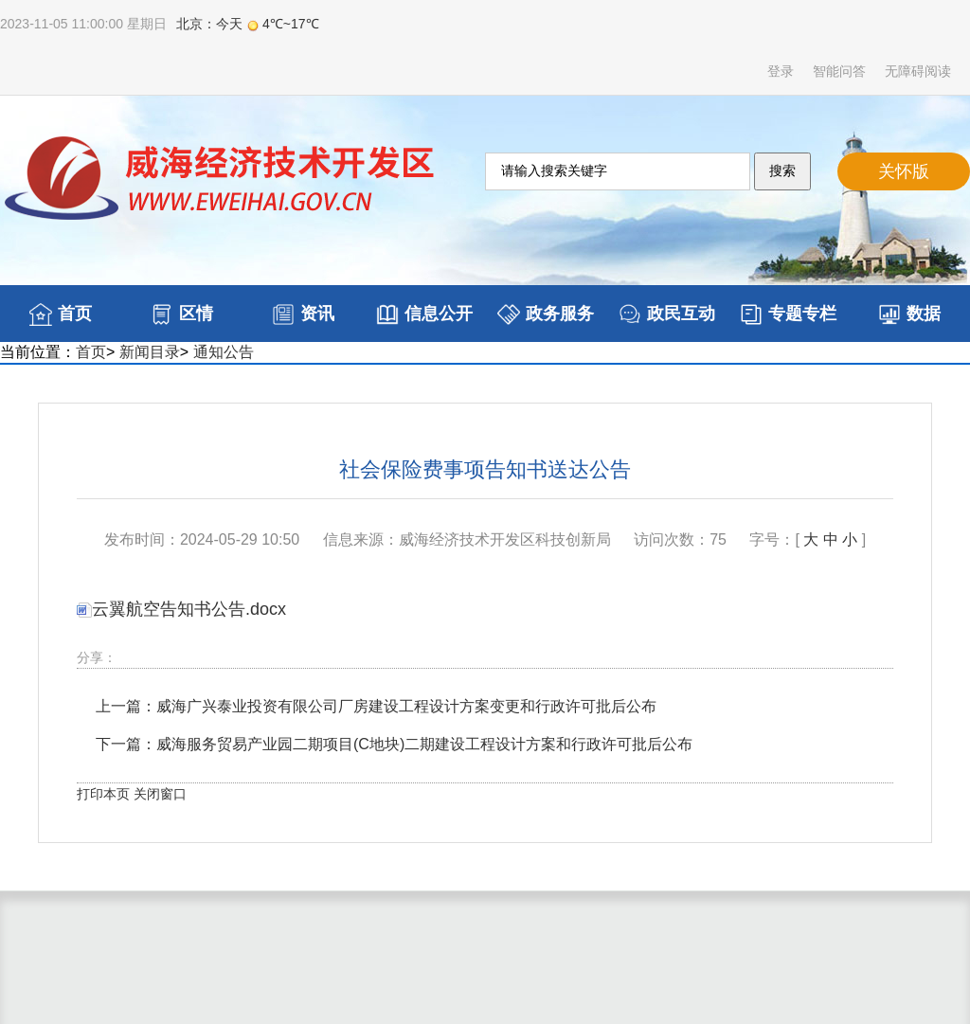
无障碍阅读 (918, 71)
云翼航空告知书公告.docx (181, 609)
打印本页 (103, 793)
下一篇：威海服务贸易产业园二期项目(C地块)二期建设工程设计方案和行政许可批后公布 (394, 744)
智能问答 (839, 71)
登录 (780, 71)
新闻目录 (149, 352)
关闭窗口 (160, 793)
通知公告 (223, 352)
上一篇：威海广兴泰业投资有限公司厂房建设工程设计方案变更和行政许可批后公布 (376, 706)
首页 (91, 352)
